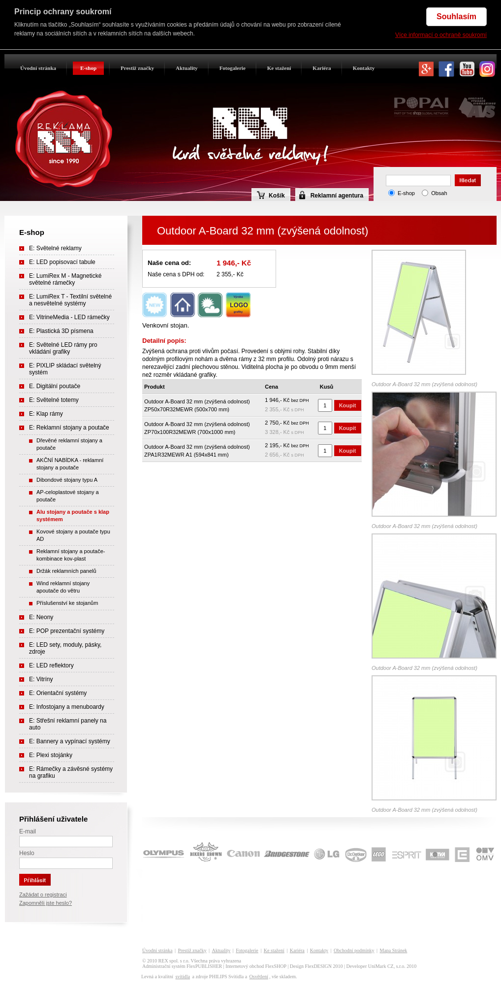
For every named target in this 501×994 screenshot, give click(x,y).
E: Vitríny (41, 679)
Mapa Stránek (393, 950)
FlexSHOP (275, 966)
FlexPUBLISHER (204, 966)
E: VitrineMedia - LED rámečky (69, 317)
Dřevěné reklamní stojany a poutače (69, 444)
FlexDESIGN (318, 966)
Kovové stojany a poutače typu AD (73, 535)
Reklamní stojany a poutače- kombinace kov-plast (70, 555)
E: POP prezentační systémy (66, 631)
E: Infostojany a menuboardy (66, 706)
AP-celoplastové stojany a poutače (67, 495)
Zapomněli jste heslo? (45, 903)
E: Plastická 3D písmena (61, 331)
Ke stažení (279, 68)
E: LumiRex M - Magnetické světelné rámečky (65, 279)
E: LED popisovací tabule (62, 262)
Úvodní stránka (38, 68)
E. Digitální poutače (54, 386)
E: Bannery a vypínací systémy (69, 741)
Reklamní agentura (337, 195)
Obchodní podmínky (354, 950)
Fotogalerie (232, 68)
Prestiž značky (137, 68)
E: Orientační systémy (58, 693)
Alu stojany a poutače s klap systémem (72, 515)
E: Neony (41, 617)
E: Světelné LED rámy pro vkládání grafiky (63, 348)
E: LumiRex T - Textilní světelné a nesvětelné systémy (70, 300)
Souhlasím (456, 16)
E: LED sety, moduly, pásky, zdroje (65, 648)
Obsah (439, 193)
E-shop (88, 68)
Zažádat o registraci (43, 894)
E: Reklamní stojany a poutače (69, 427)
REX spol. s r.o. (173, 960)
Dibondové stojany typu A (66, 480)
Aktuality (187, 68)
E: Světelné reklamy (55, 248)
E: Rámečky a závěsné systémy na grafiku (71, 772)
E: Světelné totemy (54, 400)
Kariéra (322, 68)
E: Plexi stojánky (50, 755)
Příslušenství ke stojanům (67, 603)
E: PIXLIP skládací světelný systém (65, 369)
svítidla (182, 976)
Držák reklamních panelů (66, 571)
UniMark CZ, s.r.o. (387, 966)
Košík (271, 195)
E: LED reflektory (51, 665)
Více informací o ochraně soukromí (441, 35)
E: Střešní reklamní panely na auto (67, 724)
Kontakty (364, 68)
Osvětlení (259, 976)
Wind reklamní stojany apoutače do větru (63, 587)
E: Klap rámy (46, 413)
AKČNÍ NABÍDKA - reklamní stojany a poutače (69, 463)
